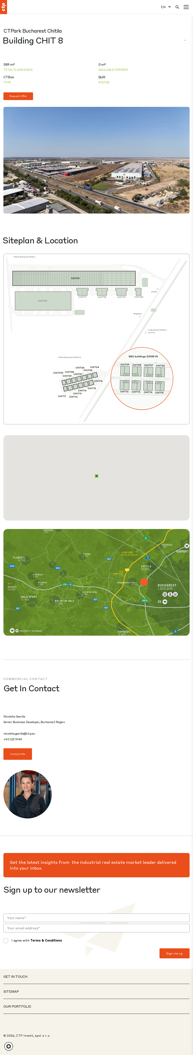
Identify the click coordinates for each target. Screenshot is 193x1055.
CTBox (8, 77)
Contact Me (17, 754)
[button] (96, 476)
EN (163, 7)
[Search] (177, 7)
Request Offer (18, 96)
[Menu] (186, 7)
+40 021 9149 (12, 739)
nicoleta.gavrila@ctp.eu (19, 733)
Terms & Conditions (46, 940)
